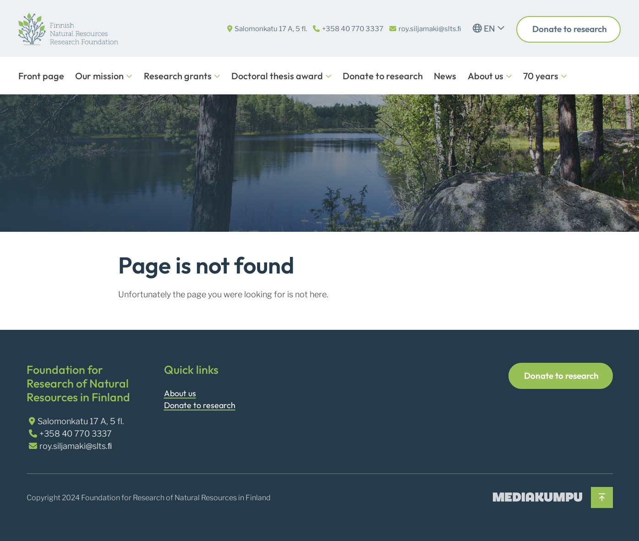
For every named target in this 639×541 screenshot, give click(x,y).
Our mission (99, 76)
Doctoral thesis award (277, 76)
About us (485, 76)
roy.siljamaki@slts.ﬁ (430, 29)
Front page (41, 76)
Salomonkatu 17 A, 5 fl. (271, 29)
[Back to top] (601, 497)
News (445, 76)
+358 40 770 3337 (352, 29)
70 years (540, 76)
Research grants (178, 76)
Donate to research (568, 28)
